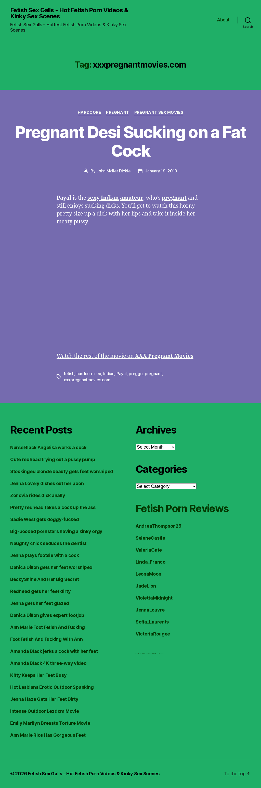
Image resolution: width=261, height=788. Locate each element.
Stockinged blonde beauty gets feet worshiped (61, 471)
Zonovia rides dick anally (37, 495)
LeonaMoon (148, 574)
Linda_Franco (150, 562)
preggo (135, 373)
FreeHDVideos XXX (149, 654)
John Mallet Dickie (113, 170)
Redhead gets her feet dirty (40, 591)
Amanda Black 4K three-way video (48, 663)
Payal (121, 373)
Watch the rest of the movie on (125, 356)
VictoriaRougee (153, 634)
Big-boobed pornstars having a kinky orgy (56, 531)
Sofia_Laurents (152, 622)
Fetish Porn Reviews (182, 508)
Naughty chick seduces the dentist (48, 543)
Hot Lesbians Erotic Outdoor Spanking (52, 687)
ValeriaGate (149, 550)
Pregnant (117, 112)
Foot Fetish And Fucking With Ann (46, 639)
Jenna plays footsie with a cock (44, 555)
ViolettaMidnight (154, 598)
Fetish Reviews (159, 654)
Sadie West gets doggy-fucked (44, 519)
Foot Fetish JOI (140, 654)
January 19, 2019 (161, 170)
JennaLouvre (150, 610)
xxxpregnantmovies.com (87, 379)
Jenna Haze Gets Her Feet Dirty (44, 699)
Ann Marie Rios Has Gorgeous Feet (47, 735)
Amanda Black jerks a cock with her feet (54, 651)
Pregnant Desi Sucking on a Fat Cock (130, 141)
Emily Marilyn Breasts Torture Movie (50, 723)
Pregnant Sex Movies (158, 112)
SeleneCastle (150, 538)
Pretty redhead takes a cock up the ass (53, 507)
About (223, 19)
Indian (108, 373)
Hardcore (89, 112)
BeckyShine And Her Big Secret (44, 579)
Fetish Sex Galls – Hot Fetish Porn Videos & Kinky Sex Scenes (94, 773)
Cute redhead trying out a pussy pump (52, 459)
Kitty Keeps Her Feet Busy (38, 675)
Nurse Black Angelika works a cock (48, 447)
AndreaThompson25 (158, 526)
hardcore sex (88, 373)
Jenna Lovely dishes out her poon (47, 483)
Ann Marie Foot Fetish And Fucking (47, 627)
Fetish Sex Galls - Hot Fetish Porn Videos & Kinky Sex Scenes (69, 13)
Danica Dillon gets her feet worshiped (51, 567)
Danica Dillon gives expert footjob (47, 615)
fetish (69, 373)
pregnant (153, 373)
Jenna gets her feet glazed (39, 603)
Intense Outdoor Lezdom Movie (44, 711)
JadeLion (146, 586)
